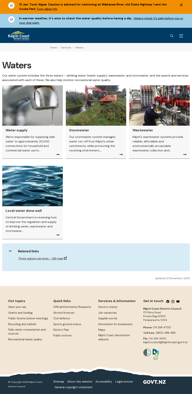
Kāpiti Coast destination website (114, 337)
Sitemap (58, 381)
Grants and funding (20, 313)
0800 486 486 (166, 333)
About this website (79, 381)
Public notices (62, 335)
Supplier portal (107, 318)
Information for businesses (115, 324)
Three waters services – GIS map (40, 258)
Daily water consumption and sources (27, 331)
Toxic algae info (47, 9)
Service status (107, 307)
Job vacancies (107, 313)
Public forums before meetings (28, 318)
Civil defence (61, 318)
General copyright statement (74, 387)
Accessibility (103, 381)
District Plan (61, 330)
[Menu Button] (181, 36)
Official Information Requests (72, 307)
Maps (101, 330)
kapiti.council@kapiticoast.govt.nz (165, 342)
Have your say (17, 307)
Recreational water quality (25, 339)
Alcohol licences (63, 313)
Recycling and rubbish (22, 324)
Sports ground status (67, 324)
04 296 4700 (162, 327)
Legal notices (124, 381)
